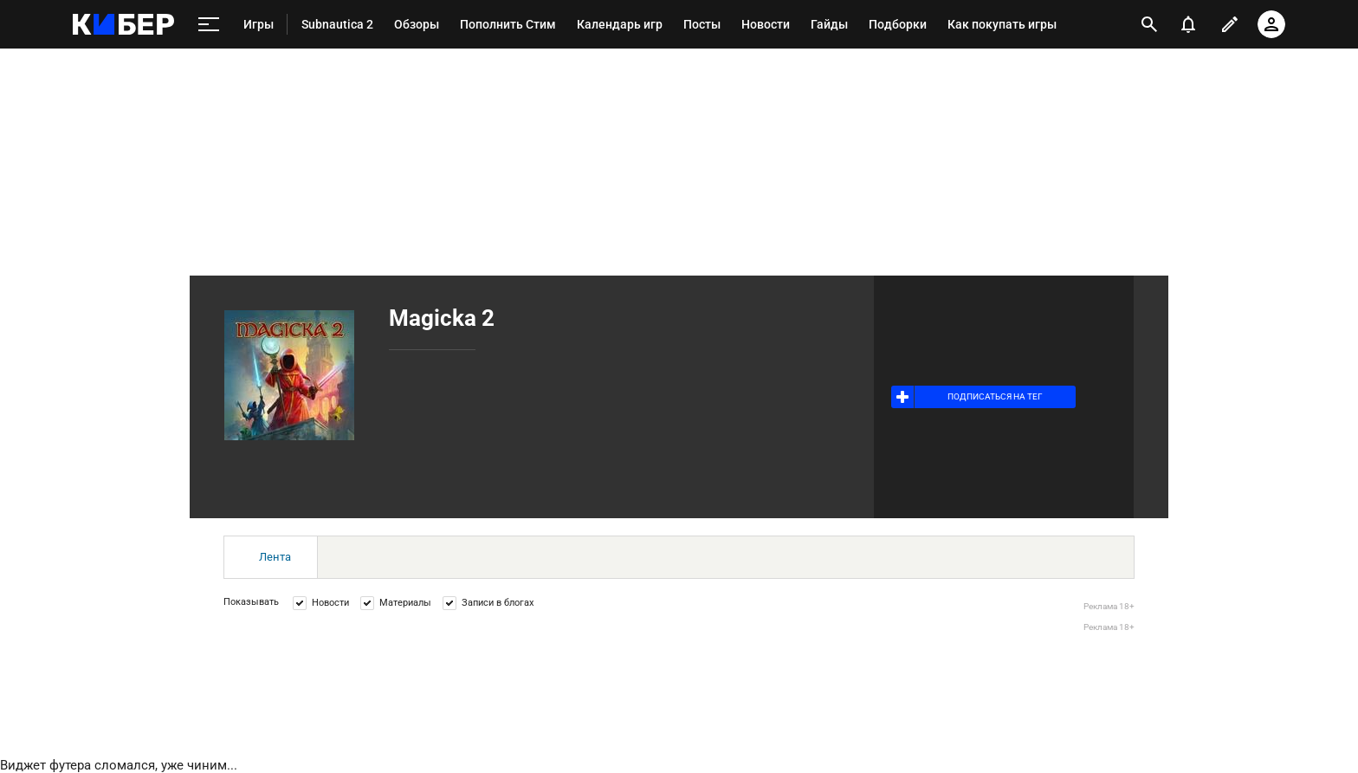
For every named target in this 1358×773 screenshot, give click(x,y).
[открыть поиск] (1149, 24)
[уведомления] (1188, 24)
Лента (275, 556)
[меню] (209, 24)
